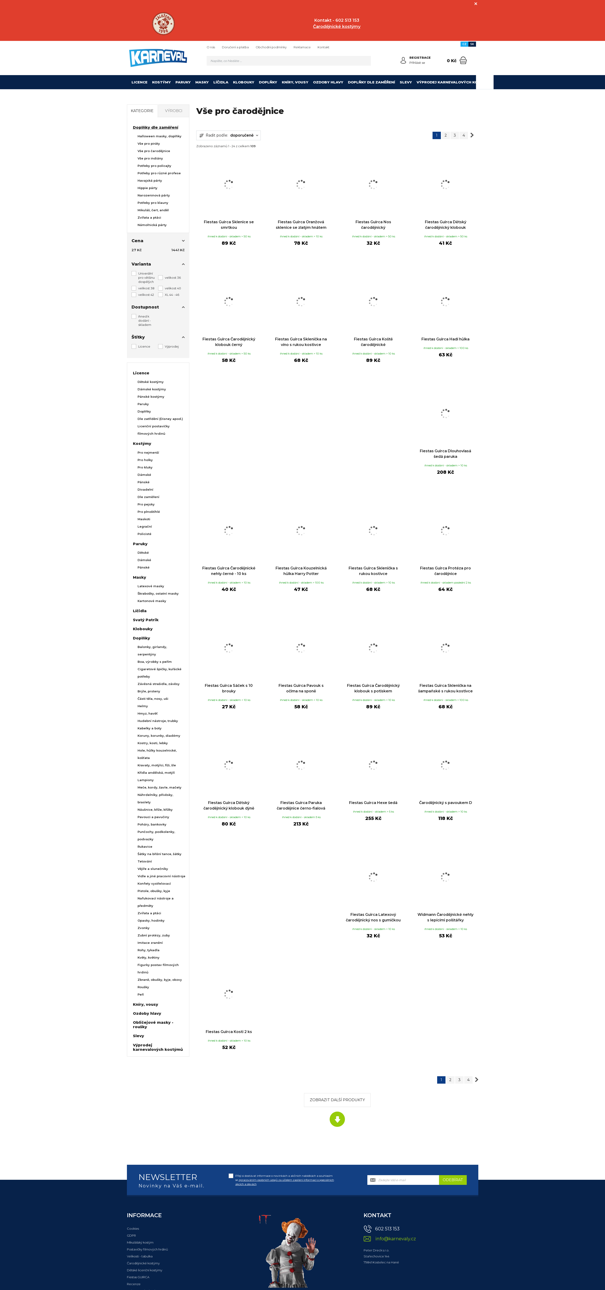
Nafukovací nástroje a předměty (156, 902)
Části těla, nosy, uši (153, 698)
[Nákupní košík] (463, 60)
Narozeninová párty (154, 195)
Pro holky (145, 460)
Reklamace (302, 47)
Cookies (133, 1228)
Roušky (143, 987)
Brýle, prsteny (149, 691)
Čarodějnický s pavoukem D (445, 803)
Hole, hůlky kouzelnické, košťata (157, 754)
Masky (202, 82)
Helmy (143, 706)
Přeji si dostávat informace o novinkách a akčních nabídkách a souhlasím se (284, 1180)
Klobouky (243, 82)
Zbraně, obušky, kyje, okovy (160, 979)
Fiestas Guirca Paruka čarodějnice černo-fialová (301, 805)
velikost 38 (146, 288)
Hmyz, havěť (148, 713)
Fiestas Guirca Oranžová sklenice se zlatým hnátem (301, 225)
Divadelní (145, 489)
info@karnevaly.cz (395, 1238)
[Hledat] (366, 61)
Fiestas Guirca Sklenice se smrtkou (229, 225)
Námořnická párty (152, 225)
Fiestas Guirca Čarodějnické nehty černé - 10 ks (228, 571)
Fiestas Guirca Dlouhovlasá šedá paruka (445, 454)
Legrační (145, 526)
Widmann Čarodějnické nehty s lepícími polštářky (445, 917)
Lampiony (146, 780)
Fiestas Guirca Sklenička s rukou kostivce (373, 571)
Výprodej (172, 346)
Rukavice (145, 846)
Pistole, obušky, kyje (154, 891)
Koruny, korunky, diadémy (159, 735)
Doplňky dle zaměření (371, 82)
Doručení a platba (235, 47)
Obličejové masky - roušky (153, 1024)
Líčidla (220, 82)
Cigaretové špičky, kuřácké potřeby (159, 672)
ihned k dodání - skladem (144, 321)
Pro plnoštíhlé (149, 512)
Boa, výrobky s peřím (155, 661)
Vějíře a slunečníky (153, 869)
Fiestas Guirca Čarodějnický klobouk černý (229, 342)
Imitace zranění (150, 943)
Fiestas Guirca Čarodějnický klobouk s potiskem (373, 688)
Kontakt (323, 47)
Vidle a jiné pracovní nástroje (161, 876)
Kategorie (142, 111)
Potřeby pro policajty (154, 166)
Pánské (144, 482)
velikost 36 (173, 277)
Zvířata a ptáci (149, 217)
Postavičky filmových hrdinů (147, 1249)
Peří (141, 994)
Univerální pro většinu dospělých (146, 278)
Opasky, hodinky (151, 920)
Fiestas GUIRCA (138, 1277)
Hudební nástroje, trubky (158, 721)
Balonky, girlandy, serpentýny (152, 650)
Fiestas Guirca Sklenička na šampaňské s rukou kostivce (445, 688)
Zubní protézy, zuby (154, 935)
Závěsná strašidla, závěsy (159, 684)
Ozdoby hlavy (328, 82)
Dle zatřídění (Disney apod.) (160, 419)
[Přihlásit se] (403, 60)
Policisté (144, 534)
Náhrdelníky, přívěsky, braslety (155, 798)
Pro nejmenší (148, 452)
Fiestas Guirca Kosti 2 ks (229, 1032)
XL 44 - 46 (172, 295)
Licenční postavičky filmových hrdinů (154, 429)
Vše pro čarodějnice (154, 151)
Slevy (406, 82)
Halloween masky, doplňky (159, 136)
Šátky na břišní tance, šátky (159, 854)
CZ (464, 44)
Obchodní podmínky (271, 47)
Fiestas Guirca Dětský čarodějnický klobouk (445, 225)
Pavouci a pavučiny (153, 817)
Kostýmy (161, 82)
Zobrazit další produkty (337, 1100)
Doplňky (268, 82)
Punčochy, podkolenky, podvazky (156, 835)
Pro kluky (145, 467)
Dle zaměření (148, 497)
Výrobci (173, 111)
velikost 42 (146, 295)
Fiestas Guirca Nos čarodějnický (373, 225)
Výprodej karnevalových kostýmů (454, 82)
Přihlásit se (417, 62)
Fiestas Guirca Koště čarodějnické (373, 342)
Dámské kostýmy (152, 389)
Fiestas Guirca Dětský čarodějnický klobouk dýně (228, 805)
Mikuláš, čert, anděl (153, 210)
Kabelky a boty (150, 728)
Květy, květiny (149, 957)
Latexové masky (151, 586)
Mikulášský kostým (140, 1242)
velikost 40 (173, 288)
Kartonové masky (152, 601)
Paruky (183, 82)
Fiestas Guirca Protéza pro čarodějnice (445, 571)
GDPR (131, 1235)
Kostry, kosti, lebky (153, 743)
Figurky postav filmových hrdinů (158, 968)
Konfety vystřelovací (154, 883)
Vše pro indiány (150, 158)
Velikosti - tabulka (140, 1256)
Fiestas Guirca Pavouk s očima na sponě (301, 688)
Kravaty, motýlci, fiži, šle (157, 765)
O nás (211, 47)
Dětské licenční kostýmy (144, 1270)
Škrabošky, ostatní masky (158, 593)
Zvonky (144, 928)
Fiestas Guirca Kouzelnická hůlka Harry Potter (301, 571)
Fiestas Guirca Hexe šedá (373, 803)
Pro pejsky (146, 504)
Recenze (134, 1284)
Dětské (143, 552)
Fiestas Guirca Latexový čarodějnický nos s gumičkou (373, 917)
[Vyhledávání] (289, 61)
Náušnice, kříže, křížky (155, 809)
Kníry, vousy (295, 82)
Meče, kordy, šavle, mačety (159, 787)
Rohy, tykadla (149, 950)
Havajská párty (150, 180)
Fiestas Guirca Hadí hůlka (445, 339)
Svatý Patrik (146, 620)
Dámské (144, 475)
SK (472, 44)
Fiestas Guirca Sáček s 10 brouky (229, 688)
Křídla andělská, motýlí (156, 772)
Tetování (145, 861)
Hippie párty (147, 188)
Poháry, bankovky (152, 824)
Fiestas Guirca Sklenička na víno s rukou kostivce (301, 342)
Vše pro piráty (149, 143)
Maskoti (144, 519)
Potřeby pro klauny (153, 203)
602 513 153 (387, 1229)
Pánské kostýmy (151, 396)
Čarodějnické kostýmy (143, 1263)
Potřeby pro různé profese (159, 173)
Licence (139, 82)
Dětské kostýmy (151, 382)
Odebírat (453, 1180)
